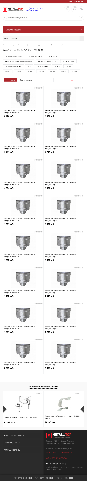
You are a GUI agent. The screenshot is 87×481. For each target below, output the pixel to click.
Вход (70, 2)
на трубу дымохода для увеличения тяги (18, 61)
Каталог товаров (43, 29)
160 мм (68, 66)
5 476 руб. (23, 118)
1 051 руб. (64, 118)
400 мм (52, 71)
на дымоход (53, 56)
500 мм (74, 71)
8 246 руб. (64, 334)
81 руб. (9, 422)
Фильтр (10, 80)
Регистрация (78, 2)
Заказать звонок (32, 11)
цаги (29, 66)
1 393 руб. (23, 262)
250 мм (18, 71)
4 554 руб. (23, 190)
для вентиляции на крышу (13, 56)
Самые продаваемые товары (43, 386)
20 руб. (50, 422)
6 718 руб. (64, 154)
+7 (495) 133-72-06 (34, 8)
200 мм (7, 71)
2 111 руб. (23, 154)
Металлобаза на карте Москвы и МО (59, 452)
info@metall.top (59, 463)
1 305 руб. (64, 370)
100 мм (57, 66)
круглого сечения (42, 66)
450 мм (63, 71)
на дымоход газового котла (47, 61)
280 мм (30, 71)
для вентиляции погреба (13, 66)
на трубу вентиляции (35, 56)
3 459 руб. (23, 370)
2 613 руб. (64, 298)
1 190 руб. (23, 298)
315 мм (41, 71)
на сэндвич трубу (68, 61)
